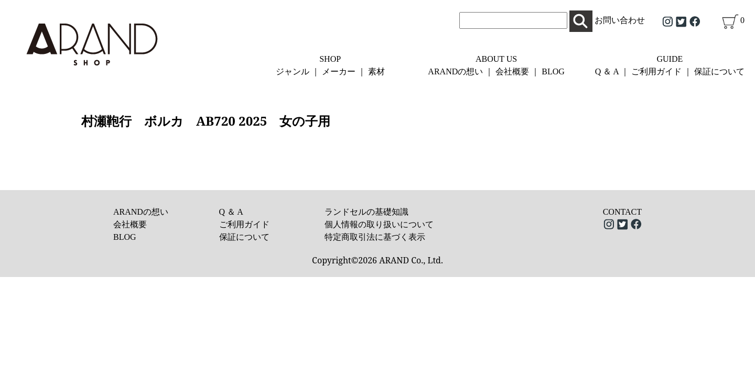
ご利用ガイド (656, 71)
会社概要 (512, 71)
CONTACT (622, 211)
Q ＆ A (607, 71)
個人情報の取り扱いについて (379, 224)
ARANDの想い (455, 71)
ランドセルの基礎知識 (366, 211)
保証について (719, 71)
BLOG (553, 71)
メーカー (338, 71)
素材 (376, 71)
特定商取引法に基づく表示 (375, 236)
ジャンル (292, 71)
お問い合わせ (620, 20)
